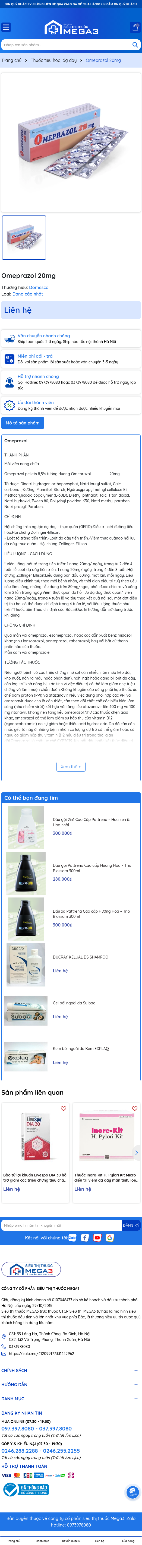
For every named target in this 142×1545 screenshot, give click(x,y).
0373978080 (19, 1346)
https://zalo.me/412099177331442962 (41, 1353)
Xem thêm (71, 766)
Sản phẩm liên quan (32, 1092)
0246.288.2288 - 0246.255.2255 (40, 1450)
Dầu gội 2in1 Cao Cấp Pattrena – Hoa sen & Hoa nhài (91, 822)
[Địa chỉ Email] (71, 1225)
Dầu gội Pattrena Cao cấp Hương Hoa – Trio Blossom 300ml (92, 868)
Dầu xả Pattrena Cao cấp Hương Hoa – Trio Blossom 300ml (91, 914)
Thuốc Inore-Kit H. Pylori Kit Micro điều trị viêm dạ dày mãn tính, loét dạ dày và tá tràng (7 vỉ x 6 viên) (106, 1178)
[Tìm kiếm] (135, 45)
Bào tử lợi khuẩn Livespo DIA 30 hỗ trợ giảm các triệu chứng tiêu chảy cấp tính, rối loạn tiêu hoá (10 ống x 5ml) (35, 1178)
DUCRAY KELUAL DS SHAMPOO (80, 957)
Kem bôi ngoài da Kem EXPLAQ (81, 1048)
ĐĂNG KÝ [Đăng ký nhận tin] (131, 1225)
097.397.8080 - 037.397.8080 (36, 1428)
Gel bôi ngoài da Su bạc (74, 1003)
